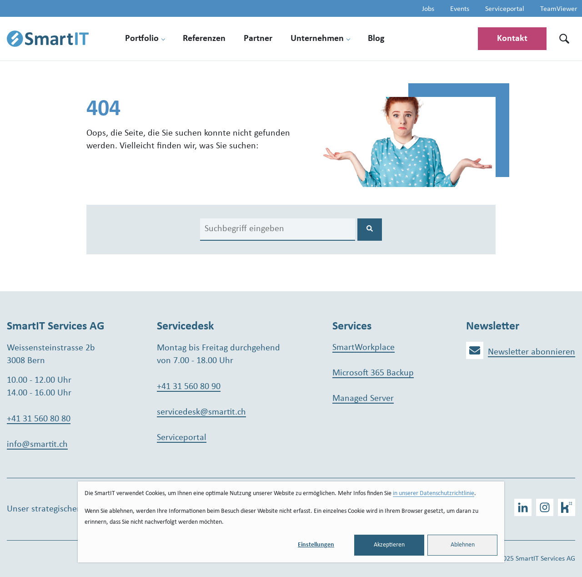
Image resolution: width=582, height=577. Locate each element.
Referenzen (204, 38)
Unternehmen (317, 38)
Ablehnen (463, 545)
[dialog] (291, 521)
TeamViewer (558, 9)
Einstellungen (316, 545)
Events (459, 9)
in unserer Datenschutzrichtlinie (433, 493)
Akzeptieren (389, 545)
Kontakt (512, 38)
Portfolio (142, 38)
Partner (258, 38)
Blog (376, 38)
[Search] (277, 229)
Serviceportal (504, 9)
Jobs (428, 9)
